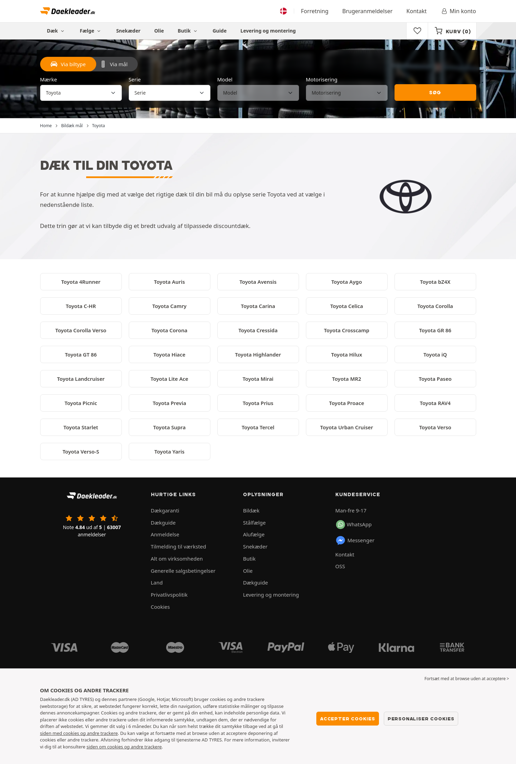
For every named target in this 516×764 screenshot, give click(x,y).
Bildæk (251, 510)
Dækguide (163, 522)
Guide (219, 30)
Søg (435, 92)
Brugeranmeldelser (367, 11)
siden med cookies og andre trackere (79, 733)
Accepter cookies (347, 718)
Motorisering (321, 79)
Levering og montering (268, 30)
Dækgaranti (165, 510)
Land (157, 582)
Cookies (160, 606)
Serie (135, 79)
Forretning (314, 11)
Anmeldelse (165, 534)
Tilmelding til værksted (178, 546)
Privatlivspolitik (169, 594)
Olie (159, 30)
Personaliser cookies (421, 718)
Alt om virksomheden (177, 558)
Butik (188, 30)
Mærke (48, 79)
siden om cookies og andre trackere (124, 747)
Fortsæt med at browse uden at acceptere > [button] (467, 679)
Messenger (354, 540)
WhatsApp (354, 524)
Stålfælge (254, 522)
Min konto (458, 11)
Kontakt (416, 11)
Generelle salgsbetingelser (183, 570)
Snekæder (128, 30)
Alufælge (253, 534)
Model (225, 79)
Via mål (114, 64)
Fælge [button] (91, 30)
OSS (340, 566)
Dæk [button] (56, 30)
